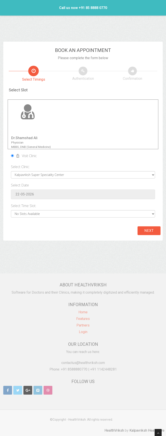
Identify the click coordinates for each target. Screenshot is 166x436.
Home (83, 310)
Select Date (20, 185)
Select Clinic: (20, 166)
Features (83, 317)
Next (149, 231)
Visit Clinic (24, 155)
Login (83, 330)
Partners (83, 323)
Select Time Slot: (23, 205)
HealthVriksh (116, 430)
